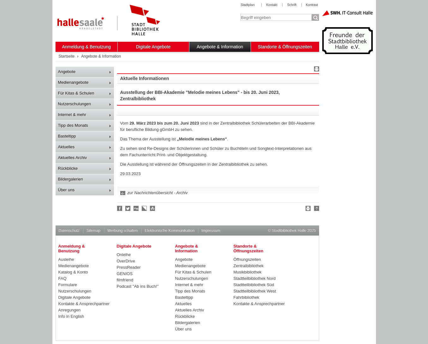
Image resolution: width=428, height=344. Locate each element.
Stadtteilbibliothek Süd (254, 284)
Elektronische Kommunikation (169, 230)
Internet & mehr (72, 114)
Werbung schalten (122, 230)
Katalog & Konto (73, 272)
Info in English (71, 316)
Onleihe (124, 254)
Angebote (67, 71)
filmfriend (125, 280)
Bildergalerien (70, 179)
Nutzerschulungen (74, 103)
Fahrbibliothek (246, 297)
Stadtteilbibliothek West (255, 291)
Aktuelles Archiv (72, 157)
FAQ (62, 278)
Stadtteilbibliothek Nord (255, 278)
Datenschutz (69, 230)
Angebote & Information (220, 46)
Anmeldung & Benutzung (86, 46)
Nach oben (315, 209)
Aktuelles (66, 146)
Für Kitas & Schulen (76, 93)
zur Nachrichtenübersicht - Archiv (158, 192)
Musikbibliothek (248, 272)
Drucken (315, 69)
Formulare (67, 284)
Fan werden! (120, 208)
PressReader (129, 267)
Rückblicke (68, 168)
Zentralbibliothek (249, 265)
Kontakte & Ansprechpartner (84, 303)
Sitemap (93, 230)
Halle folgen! (128, 208)
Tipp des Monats (73, 125)
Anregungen (69, 310)
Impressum (210, 230)
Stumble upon (153, 208)
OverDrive (126, 261)
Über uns (66, 189)
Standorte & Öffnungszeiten (285, 46)
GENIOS (125, 273)
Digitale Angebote (153, 46)
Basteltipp (67, 136)
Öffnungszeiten (247, 259)
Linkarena (144, 208)
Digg (136, 208)
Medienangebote (73, 82)
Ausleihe (66, 259)
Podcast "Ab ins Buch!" (138, 286)
